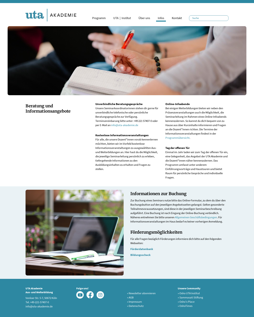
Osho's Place (186, 301)
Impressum (134, 301)
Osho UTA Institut (189, 293)
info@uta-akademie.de (124, 125)
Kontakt (177, 18)
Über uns (144, 18)
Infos (161, 18)
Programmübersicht (177, 138)
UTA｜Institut (122, 18)
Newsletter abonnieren (141, 293)
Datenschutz (135, 306)
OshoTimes (185, 306)
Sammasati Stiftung (190, 297)
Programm (99, 18)
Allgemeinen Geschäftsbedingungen (196, 217)
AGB (130, 297)
